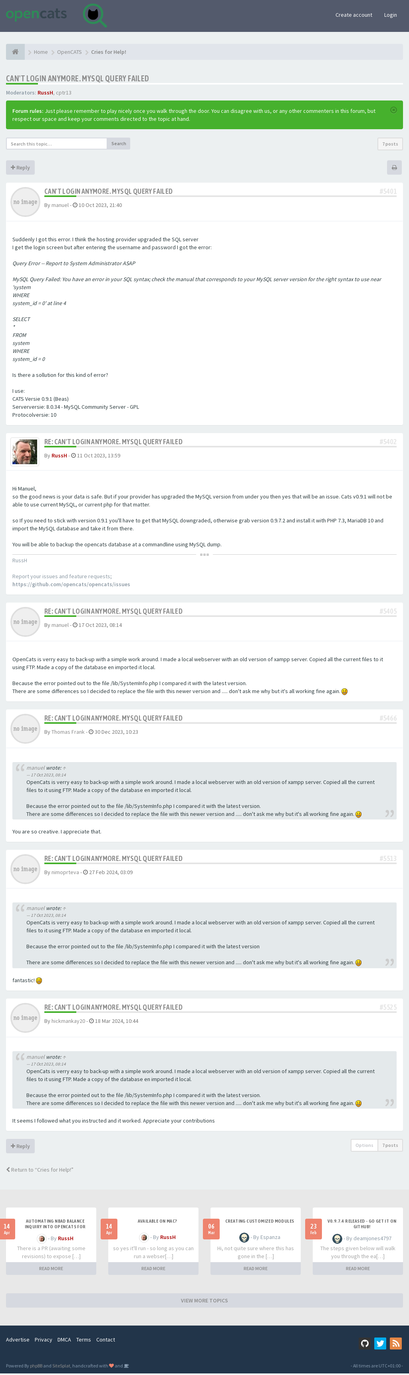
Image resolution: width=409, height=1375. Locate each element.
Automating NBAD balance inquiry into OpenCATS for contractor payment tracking (55, 1228)
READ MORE (51, 1270)
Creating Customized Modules (259, 1222)
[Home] (15, 52)
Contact (105, 1341)
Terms (83, 1341)
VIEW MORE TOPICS (204, 1302)
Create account (354, 14)
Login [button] (390, 14)
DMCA (64, 1341)
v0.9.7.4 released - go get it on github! (362, 1225)
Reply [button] (20, 167)
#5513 (388, 860)
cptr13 (63, 92)
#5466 (388, 719)
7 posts (390, 144)
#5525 (388, 1008)
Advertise (18, 1341)
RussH (45, 92)
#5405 (388, 612)
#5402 (388, 441)
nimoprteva (65, 873)
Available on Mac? (157, 1222)
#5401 (388, 191)
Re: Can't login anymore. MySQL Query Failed (113, 441)
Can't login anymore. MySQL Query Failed (77, 78)
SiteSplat (61, 1367)
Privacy (43, 1341)
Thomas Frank (68, 733)
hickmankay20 (68, 1022)
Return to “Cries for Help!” (39, 1171)
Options (364, 1147)
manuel (60, 205)
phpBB (36, 1367)
